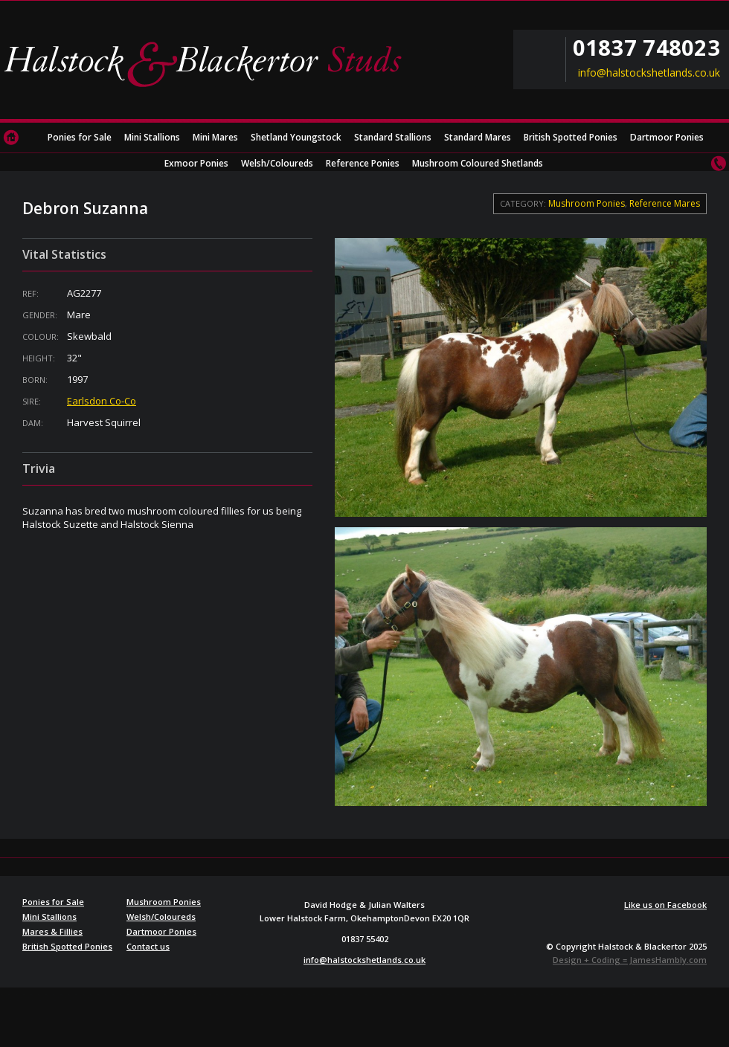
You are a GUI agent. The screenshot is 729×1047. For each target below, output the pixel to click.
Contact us (718, 163)
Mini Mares (215, 137)
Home (11, 137)
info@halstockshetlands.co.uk (649, 73)
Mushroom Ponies (586, 203)
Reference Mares (664, 203)
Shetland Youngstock (296, 137)
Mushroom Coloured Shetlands (477, 163)
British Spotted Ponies (570, 137)
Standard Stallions (392, 137)
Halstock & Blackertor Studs (208, 63)
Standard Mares (477, 137)
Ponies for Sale (80, 137)
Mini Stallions (152, 137)
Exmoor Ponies (196, 163)
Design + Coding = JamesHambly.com (630, 959)
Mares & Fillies (52, 931)
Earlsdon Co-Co (101, 400)
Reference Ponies (362, 163)
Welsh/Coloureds (277, 163)
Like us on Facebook (665, 904)
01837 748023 (646, 47)
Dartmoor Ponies (667, 137)
